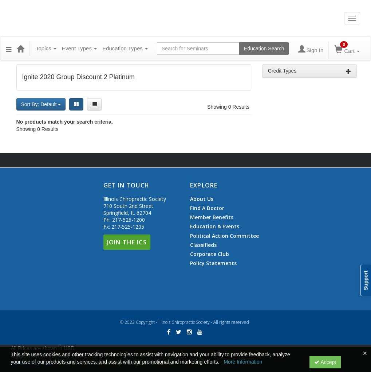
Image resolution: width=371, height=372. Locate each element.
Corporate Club (209, 254)
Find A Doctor (207, 208)
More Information (243, 362)
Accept (325, 362)
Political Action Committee (224, 236)
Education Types (125, 48)
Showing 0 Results (228, 107)
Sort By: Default (41, 104)
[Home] (20, 48)
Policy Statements (213, 263)
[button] (8, 48)
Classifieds (203, 245)
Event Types (79, 48)
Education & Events (214, 226)
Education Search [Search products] (264, 48)
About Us (201, 199)
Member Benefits (211, 217)
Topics (46, 48)
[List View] (94, 104)
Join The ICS (127, 242)
